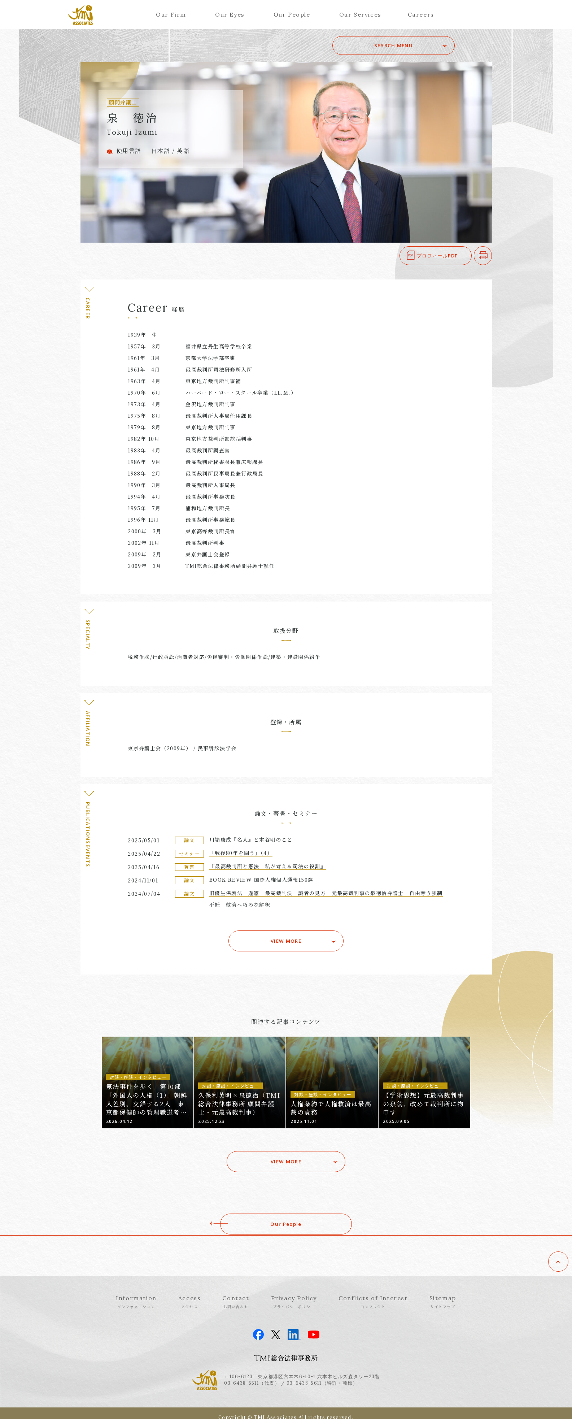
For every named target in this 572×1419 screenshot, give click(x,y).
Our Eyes (230, 14)
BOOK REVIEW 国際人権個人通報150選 (261, 879)
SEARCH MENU (404, 45)
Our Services (360, 14)
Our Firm (171, 14)
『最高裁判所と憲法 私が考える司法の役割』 (267, 866)
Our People (292, 14)
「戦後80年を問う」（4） (240, 852)
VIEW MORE (286, 939)
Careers (421, 14)
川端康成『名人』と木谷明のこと (251, 839)
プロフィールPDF (437, 255)
